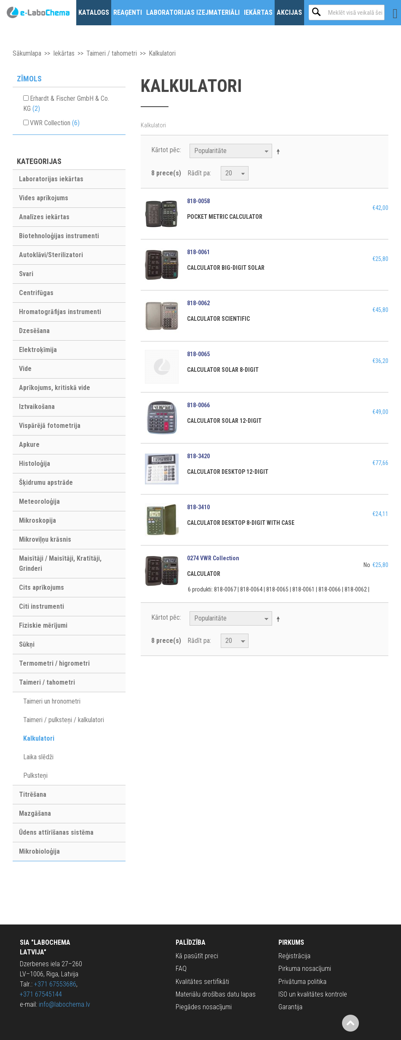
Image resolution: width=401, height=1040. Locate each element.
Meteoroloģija (39, 501)
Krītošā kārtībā (279, 151)
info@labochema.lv (64, 1004)
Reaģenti (127, 12)
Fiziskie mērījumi (43, 625)
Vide (25, 369)
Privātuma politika (302, 982)
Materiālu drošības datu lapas (216, 994)
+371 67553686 (55, 984)
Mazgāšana (35, 813)
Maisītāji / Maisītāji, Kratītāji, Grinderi (60, 563)
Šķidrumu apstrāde (46, 482)
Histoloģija (34, 464)
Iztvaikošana (37, 407)
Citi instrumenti (41, 606)
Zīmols (29, 78)
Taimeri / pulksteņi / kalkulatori (63, 720)
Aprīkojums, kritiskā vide (54, 388)
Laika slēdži (38, 757)
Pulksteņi (35, 775)
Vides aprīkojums (43, 198)
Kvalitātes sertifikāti (202, 982)
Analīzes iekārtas (44, 217)
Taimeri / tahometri (111, 53)
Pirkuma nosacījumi (304, 969)
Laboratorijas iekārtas (51, 179)
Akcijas (289, 12)
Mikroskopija (37, 520)
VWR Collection (55, 123)
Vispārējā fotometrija (49, 426)
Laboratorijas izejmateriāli (193, 12)
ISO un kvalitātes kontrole (312, 994)
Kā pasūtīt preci (197, 956)
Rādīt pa (198, 173)
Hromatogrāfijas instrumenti (60, 312)
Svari (26, 274)
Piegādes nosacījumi (204, 1007)
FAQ (181, 969)
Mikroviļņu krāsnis (45, 539)
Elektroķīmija (38, 350)
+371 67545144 (41, 994)
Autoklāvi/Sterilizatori (51, 255)
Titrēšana (32, 794)
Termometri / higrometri (54, 663)
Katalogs (93, 12)
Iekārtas (258, 12)
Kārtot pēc (165, 150)
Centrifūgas (36, 293)
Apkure (29, 445)
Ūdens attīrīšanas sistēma (56, 832)
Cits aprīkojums (41, 587)
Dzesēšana (34, 331)
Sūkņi (27, 644)
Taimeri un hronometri (51, 701)
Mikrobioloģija (39, 851)
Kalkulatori (38, 738)
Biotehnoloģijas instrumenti (59, 236)
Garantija (290, 1007)
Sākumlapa (27, 53)
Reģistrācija (294, 956)
